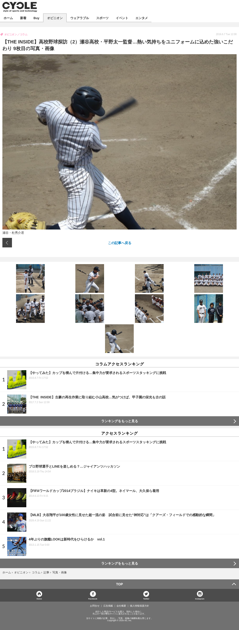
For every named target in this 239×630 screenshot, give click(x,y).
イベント (122, 17)
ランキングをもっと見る (119, 421)
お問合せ (95, 606)
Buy (36, 17)
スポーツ (102, 17)
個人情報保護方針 (139, 606)
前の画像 (7, 242)
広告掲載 (108, 606)
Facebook (92, 599)
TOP (119, 584)
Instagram (199, 599)
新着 (23, 17)
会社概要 (121, 606)
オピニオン (55, 17)
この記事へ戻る (119, 242)
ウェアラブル (79, 17)
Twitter (146, 599)
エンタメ (141, 17)
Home (39, 599)
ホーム (8, 17)
